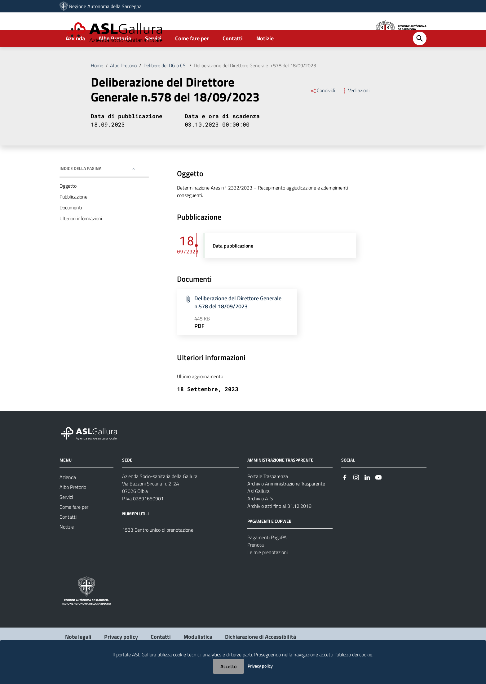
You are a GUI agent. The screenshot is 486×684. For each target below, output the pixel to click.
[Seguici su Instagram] (356, 496)
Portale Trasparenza (267, 495)
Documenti (71, 227)
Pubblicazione (73, 216)
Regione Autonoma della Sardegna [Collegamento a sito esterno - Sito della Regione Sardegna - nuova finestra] (105, 6)
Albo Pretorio (115, 58)
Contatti (233, 58)
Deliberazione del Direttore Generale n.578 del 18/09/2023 (255, 85)
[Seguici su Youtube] (378, 496)
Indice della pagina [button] (80, 188)
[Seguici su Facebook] (345, 496)
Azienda (75, 58)
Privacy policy (260, 666)
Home (97, 85)
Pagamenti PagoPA (267, 557)
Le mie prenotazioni (267, 571)
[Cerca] (419, 58)
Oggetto (68, 205)
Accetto (228, 666)
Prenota (255, 564)
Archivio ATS (260, 518)
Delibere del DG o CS (165, 85)
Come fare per (192, 58)
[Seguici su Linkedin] (367, 496)
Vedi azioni (355, 110)
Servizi (153, 58)
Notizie (265, 58)
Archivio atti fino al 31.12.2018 (279, 525)
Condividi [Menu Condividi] (322, 110)
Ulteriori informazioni (81, 238)
